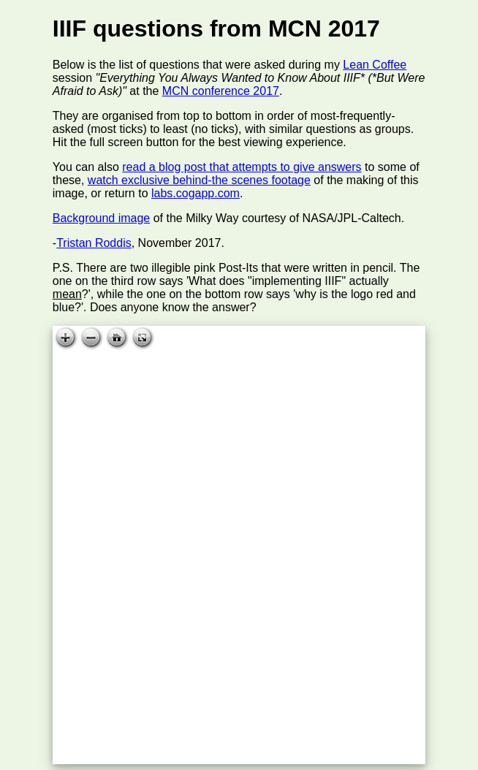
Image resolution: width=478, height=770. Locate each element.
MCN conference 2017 (220, 91)
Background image (101, 218)
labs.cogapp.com (195, 193)
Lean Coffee (374, 64)
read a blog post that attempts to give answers (241, 167)
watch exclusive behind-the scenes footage (199, 180)
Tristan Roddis (94, 243)
